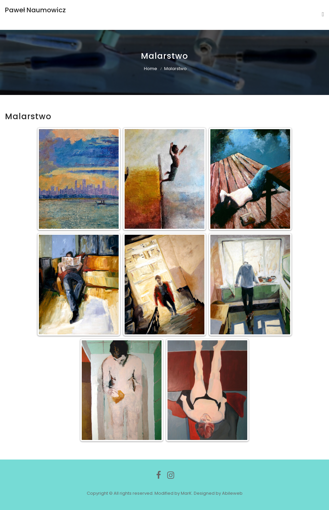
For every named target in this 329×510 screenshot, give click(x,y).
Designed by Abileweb (218, 493)
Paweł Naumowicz (35, 10)
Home (150, 68)
